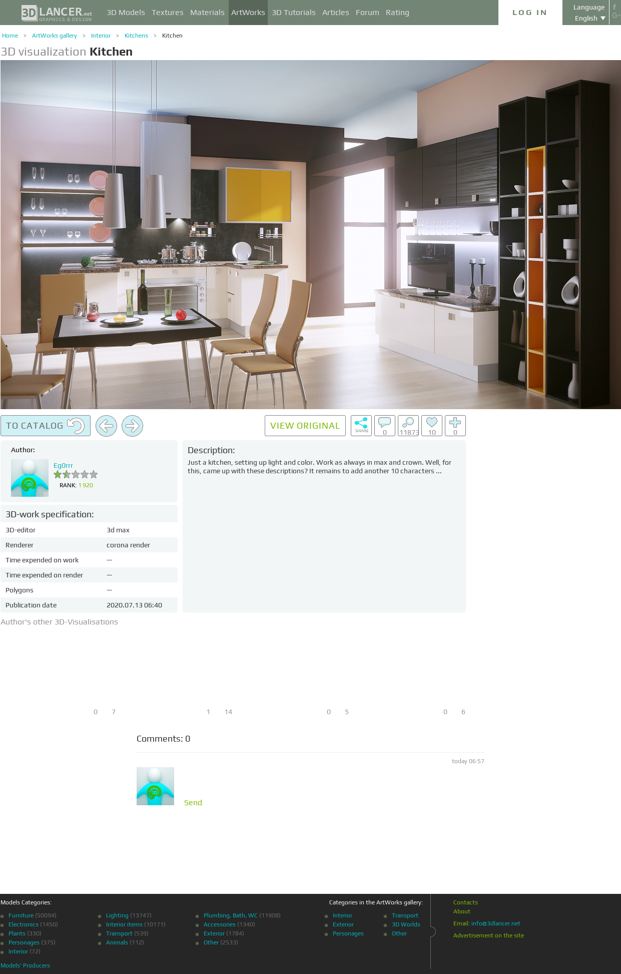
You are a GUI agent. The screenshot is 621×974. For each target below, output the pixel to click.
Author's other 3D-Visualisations (59, 621)
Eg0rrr (63, 465)
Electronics (24, 924)
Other (211, 942)
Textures (168, 12)
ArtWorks (248, 12)
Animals (117, 942)
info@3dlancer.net (495, 923)
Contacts (465, 902)
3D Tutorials (294, 12)
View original (305, 425)
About (461, 911)
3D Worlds (406, 924)
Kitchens (136, 35)
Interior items (124, 924)
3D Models (126, 12)
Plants (17, 933)
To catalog (45, 426)
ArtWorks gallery (54, 35)
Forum (367, 12)
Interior (101, 35)
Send (193, 802)
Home (10, 35)
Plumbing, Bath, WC (231, 915)
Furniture (21, 915)
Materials (207, 12)
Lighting (117, 915)
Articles (335, 12)
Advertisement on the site (488, 935)
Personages (24, 942)
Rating (397, 12)
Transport (119, 933)
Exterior (214, 933)
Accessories (220, 924)
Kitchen (172, 35)
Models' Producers (25, 965)
